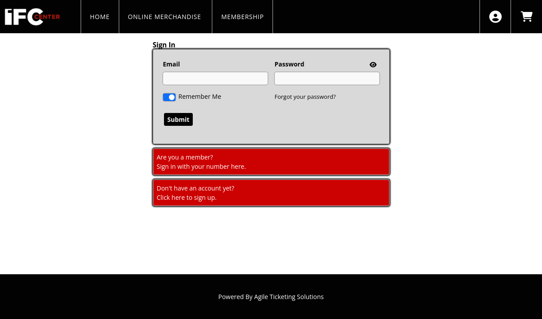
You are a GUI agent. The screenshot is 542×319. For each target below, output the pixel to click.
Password (289, 64)
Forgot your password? (305, 97)
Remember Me (200, 96)
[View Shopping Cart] (526, 16)
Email (171, 64)
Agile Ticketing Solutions (289, 296)
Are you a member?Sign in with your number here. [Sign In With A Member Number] (201, 162)
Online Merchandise (165, 16)
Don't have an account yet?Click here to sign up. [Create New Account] (195, 193)
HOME (100, 16)
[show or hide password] (372, 64)
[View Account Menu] (495, 16)
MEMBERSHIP (242, 16)
